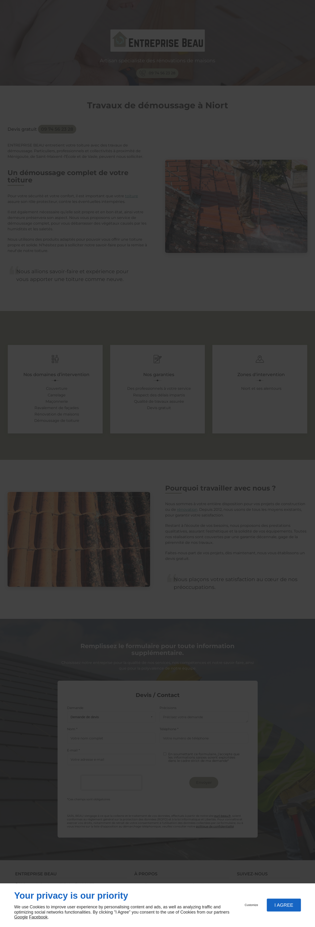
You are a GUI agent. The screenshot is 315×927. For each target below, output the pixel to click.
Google (21, 917)
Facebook (38, 917)
